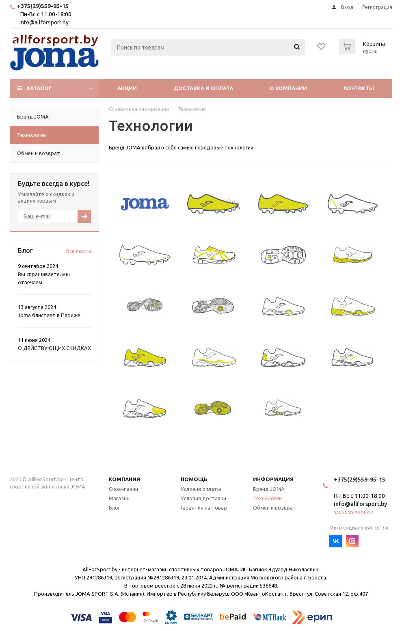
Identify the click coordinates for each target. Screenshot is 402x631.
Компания (124, 479)
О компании (288, 88)
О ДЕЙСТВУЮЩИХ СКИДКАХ (54, 348)
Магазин (119, 498)
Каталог (39, 88)
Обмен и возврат (274, 507)
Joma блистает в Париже (49, 315)
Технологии (267, 498)
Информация (273, 479)
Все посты (78, 251)
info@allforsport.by (44, 22)
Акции (127, 88)
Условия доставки (203, 498)
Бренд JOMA (269, 489)
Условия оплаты (201, 489)
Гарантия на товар (204, 507)
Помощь (194, 479)
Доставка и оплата (203, 88)
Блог (114, 507)
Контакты (359, 88)
